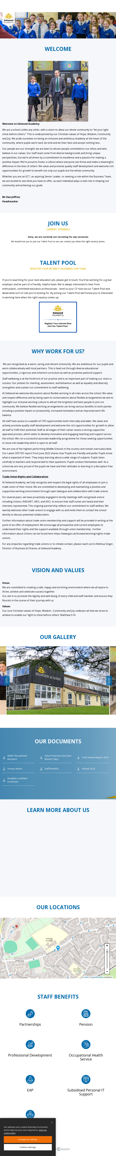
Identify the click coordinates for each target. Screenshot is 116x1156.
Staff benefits (52, 768)
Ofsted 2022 (88, 768)
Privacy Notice (14, 768)
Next (109, 680)
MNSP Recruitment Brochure (17, 757)
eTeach (58, 1149)
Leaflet (85, 977)
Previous (6, 680)
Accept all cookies (27, 1139)
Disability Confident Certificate (17, 780)
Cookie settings (28, 1147)
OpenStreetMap (97, 977)
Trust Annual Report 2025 (95, 757)
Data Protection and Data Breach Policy (58, 757)
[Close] (52, 1122)
